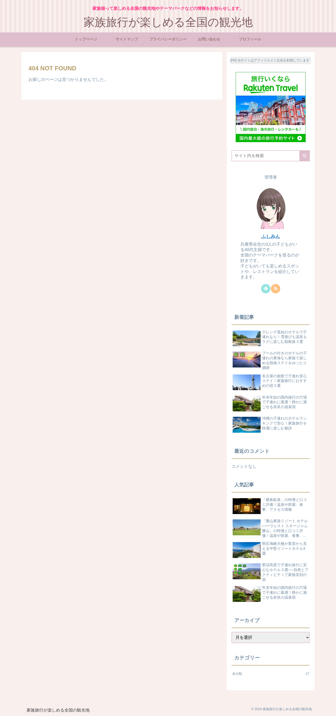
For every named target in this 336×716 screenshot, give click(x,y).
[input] (270, 155)
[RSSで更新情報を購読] (275, 288)
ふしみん (270, 236)
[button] (304, 155)
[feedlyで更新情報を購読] (265, 288)
